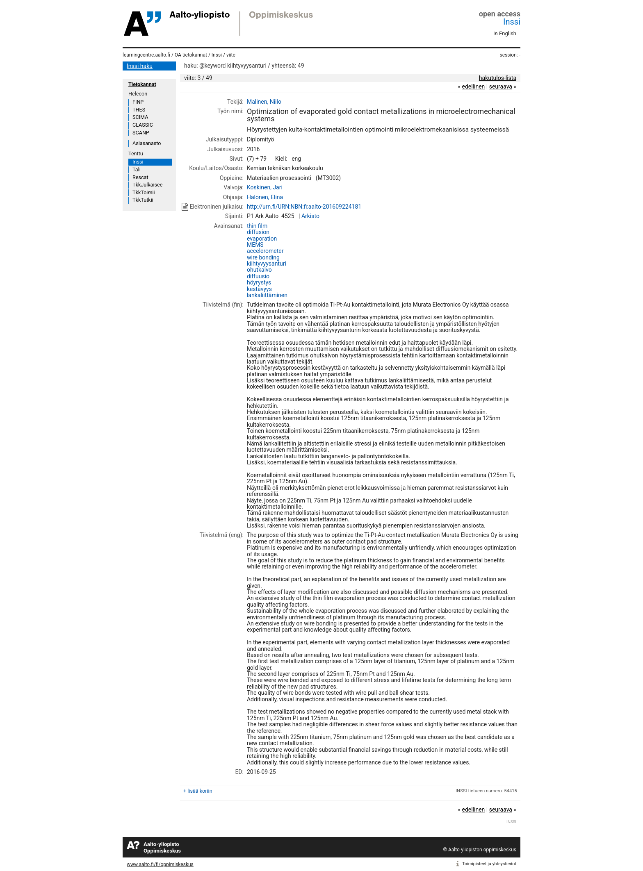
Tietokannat (142, 84)
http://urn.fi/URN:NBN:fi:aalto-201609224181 (304, 206)
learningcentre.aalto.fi (146, 55)
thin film (257, 226)
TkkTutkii (142, 200)
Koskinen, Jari (265, 187)
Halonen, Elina (265, 197)
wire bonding (263, 257)
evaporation (262, 238)
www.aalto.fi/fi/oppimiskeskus (160, 864)
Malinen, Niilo (264, 101)
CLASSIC (142, 125)
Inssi (511, 22)
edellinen (473, 86)
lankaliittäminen (267, 295)
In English (504, 33)
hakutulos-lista (497, 78)
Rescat (140, 177)
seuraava (500, 86)
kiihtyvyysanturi (266, 263)
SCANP (140, 133)
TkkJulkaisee (147, 185)
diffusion (258, 232)
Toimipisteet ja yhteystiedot (489, 863)
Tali (136, 169)
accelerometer (265, 251)
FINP (138, 102)
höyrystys (259, 282)
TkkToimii (143, 192)
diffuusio (258, 276)
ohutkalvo (259, 269)
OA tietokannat (191, 55)
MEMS (255, 244)
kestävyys (259, 289)
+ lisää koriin (197, 791)
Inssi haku (140, 66)
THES (138, 110)
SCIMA (140, 117)
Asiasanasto (146, 143)
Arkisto (310, 216)
